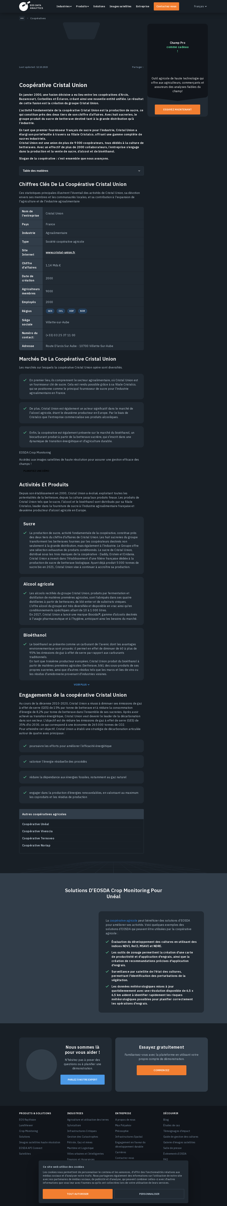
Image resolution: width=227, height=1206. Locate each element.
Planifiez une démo (36, 470)
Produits (81, 6)
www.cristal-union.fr (60, 252)
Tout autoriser (77, 1194)
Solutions (99, 6)
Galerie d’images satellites (179, 1142)
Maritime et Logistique (80, 1148)
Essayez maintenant (177, 109)
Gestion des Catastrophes (82, 1136)
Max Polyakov (123, 1125)
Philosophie (122, 1131)
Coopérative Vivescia (37, 831)
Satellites (25, 1153)
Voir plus (80, 684)
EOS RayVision (27, 1119)
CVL (61, 311)
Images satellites (120, 6)
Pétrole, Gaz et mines (79, 1142)
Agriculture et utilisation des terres (88, 1119)
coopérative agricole (123, 920)
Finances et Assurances (81, 1159)
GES (50, 311)
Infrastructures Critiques (82, 1131)
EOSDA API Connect (31, 1148)
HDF (71, 311)
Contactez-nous (166, 6)
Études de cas (171, 1125)
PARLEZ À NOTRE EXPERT (82, 1079)
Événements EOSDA (174, 1153)
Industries (63, 6)
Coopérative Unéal (35, 824)
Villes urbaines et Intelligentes (85, 1153)
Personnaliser (149, 1194)
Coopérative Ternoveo (38, 838)
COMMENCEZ (162, 1070)
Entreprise (142, 6)
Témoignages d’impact (176, 1131)
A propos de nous (125, 1119)
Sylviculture (74, 1125)
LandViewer (26, 1125)
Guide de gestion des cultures (180, 1136)
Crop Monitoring (28, 1131)
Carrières (120, 1152)
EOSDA (31, 6)
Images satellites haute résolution (39, 1142)
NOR (82, 311)
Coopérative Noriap (36, 845)
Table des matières (35, 170)
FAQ (165, 1159)
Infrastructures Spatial (129, 1136)
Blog (166, 1119)
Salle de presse (172, 1148)
